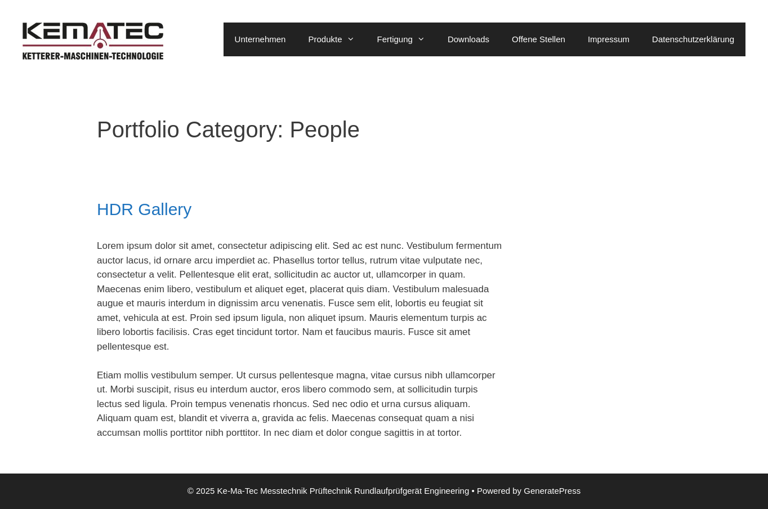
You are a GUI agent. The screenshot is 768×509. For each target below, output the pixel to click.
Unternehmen (260, 39)
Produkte (336, 39)
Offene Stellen (538, 39)
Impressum (608, 39)
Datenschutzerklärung (693, 39)
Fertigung (406, 39)
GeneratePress (552, 490)
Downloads (468, 39)
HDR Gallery (144, 209)
